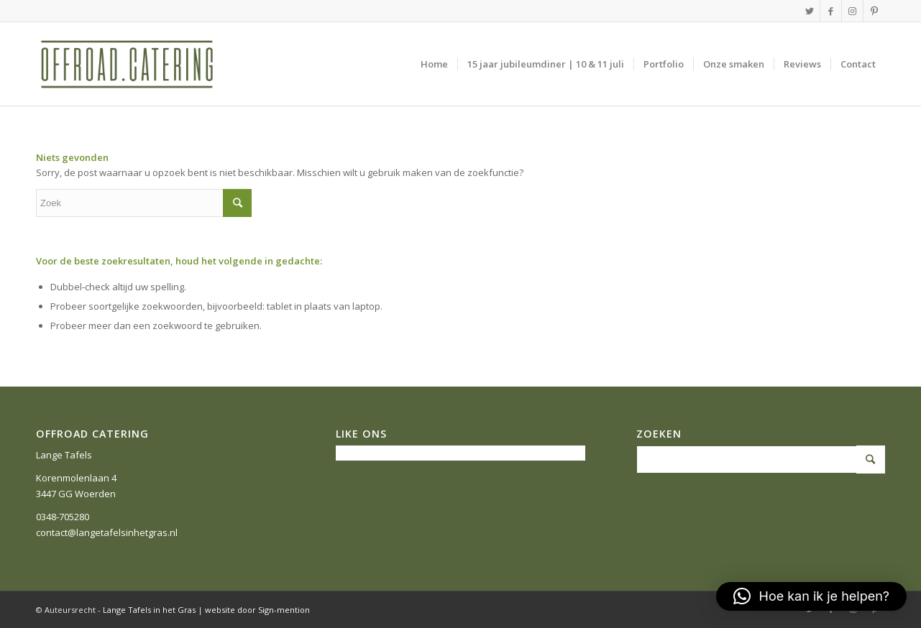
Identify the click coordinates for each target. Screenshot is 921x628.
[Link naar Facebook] (830, 11)
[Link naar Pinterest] (874, 11)
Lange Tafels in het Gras (149, 609)
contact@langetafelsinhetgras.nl (107, 532)
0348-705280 (62, 516)
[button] (811, 596)
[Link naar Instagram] (852, 11)
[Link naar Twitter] (809, 11)
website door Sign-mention (257, 609)
